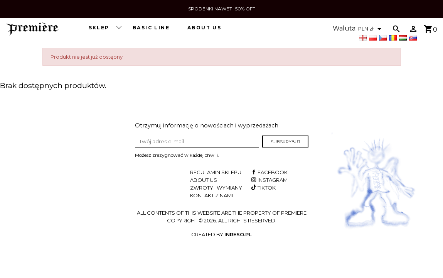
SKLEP (105, 27)
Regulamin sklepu (215, 172)
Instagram (269, 180)
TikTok (263, 188)
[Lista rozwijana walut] (371, 29)
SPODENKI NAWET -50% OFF (221, 9)
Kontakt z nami (211, 195)
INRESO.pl (238, 234)
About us (204, 28)
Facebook (269, 172)
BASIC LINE (151, 28)
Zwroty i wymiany (216, 188)
